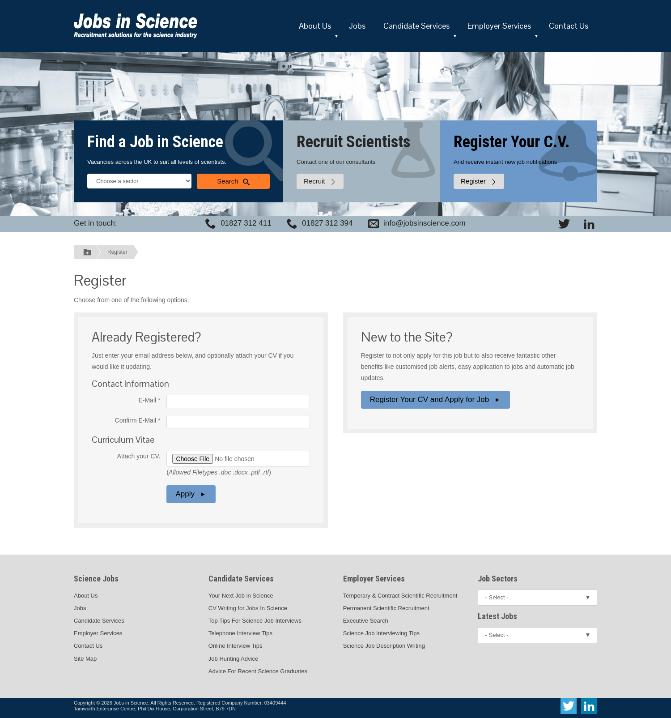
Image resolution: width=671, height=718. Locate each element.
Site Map (85, 658)
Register (117, 252)
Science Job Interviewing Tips (381, 633)
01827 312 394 (327, 223)
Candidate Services (416, 26)
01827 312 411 (246, 223)
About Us (315, 26)
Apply (191, 494)
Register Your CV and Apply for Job (435, 399)
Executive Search (365, 620)
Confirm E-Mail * (138, 420)
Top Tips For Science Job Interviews (255, 620)
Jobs (357, 26)
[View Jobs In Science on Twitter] (564, 224)
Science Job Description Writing (384, 645)
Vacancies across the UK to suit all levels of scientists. (156, 161)
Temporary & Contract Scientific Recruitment (400, 595)
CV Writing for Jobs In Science (247, 608)
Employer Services (499, 26)
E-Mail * (149, 400)
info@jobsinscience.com (424, 223)
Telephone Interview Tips (240, 633)
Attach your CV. (139, 456)
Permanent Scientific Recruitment (386, 608)
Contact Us (568, 26)
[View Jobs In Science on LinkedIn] (589, 224)
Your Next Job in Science (240, 595)
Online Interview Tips (235, 645)
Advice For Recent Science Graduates (257, 671)
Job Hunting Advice (233, 658)
